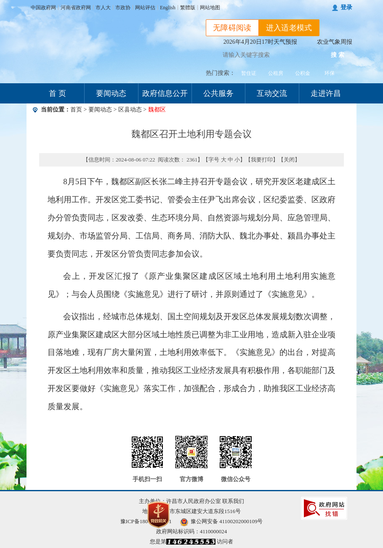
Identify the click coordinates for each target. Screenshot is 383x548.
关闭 (289, 159)
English (168, 8)
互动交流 (272, 93)
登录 (346, 7)
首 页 (57, 93)
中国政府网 (43, 8)
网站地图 (210, 8)
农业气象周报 (334, 42)
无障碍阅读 (232, 28)
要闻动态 (111, 93)
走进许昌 (326, 93)
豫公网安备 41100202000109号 (221, 521)
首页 (76, 109)
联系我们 (233, 501)
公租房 (275, 73)
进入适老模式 (289, 28)
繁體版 (187, 8)
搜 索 (337, 55)
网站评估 (145, 8)
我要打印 (262, 159)
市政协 (122, 8)
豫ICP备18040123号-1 (146, 521)
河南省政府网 (76, 8)
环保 (329, 73)
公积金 (302, 73)
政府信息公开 (165, 93)
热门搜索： (220, 73)
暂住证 (248, 73)
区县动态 (130, 109)
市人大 (103, 8)
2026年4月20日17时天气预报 (260, 42)
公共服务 (218, 93)
